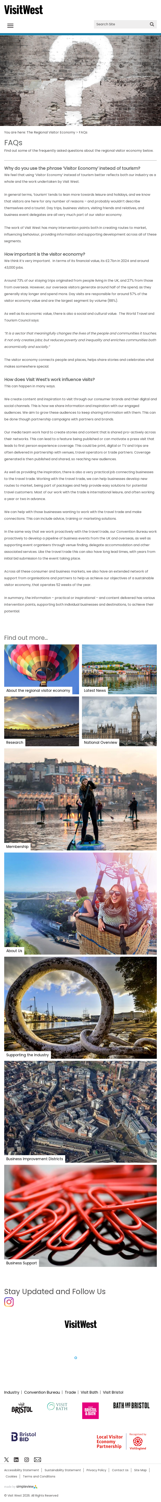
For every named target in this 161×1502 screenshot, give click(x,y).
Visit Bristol (113, 1392)
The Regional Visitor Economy (51, 132)
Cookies (11, 1476)
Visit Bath (89, 1392)
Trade (70, 1392)
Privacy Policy (96, 1470)
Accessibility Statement (21, 1470)
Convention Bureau (42, 1392)
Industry (11, 1392)
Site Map (140, 1470)
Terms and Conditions (39, 1476)
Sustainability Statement (63, 1470)
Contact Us (120, 1470)
